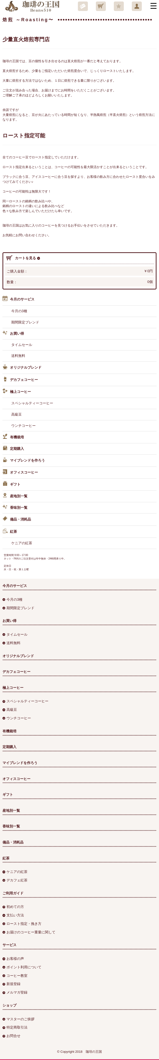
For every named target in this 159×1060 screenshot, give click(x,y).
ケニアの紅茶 (21, 543)
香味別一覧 (14, 508)
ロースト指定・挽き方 (21, 924)
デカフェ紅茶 (14, 880)
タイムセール (21, 345)
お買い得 (13, 334)
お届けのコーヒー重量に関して (28, 932)
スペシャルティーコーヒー (32, 403)
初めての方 (13, 907)
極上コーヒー (16, 392)
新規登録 (11, 984)
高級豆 (16, 414)
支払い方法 (13, 915)
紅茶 (9, 531)
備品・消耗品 (16, 519)
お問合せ (11, 1036)
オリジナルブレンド (21, 367)
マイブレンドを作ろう (23, 460)
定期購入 (13, 449)
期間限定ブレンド (25, 322)
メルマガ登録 (14, 992)
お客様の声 (13, 959)
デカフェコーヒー (20, 379)
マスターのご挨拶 (18, 1019)
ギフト (11, 484)
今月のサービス (18, 299)
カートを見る (23, 258)
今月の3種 (19, 311)
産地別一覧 (14, 496)
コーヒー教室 (14, 976)
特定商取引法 (14, 1027)
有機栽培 (13, 437)
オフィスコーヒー (20, 472)
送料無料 (18, 356)
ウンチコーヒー (23, 426)
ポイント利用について (21, 967)
